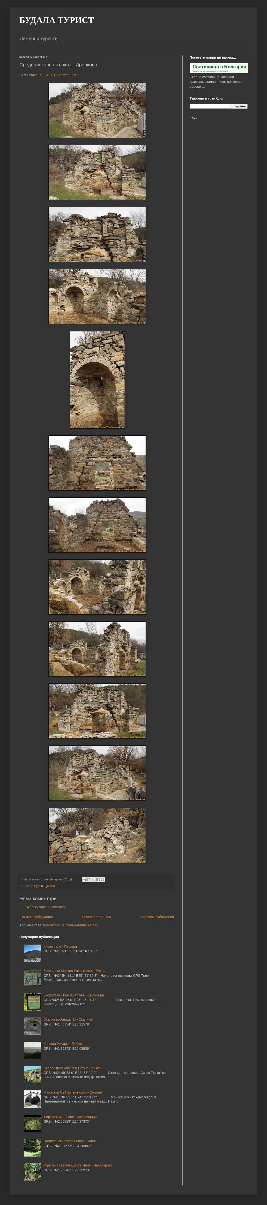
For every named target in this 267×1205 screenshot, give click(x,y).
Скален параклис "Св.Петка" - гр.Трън (73, 1068)
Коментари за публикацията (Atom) (70, 925)
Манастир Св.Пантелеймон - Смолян (73, 1092)
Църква (49, 886)
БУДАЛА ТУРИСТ (56, 20)
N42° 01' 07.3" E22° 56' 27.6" (53, 75)
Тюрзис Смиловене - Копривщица (70, 1117)
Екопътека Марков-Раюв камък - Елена (74, 971)
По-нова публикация (37, 917)
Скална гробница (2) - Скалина (68, 1019)
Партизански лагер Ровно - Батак (70, 1141)
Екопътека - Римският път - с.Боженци (74, 995)
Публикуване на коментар (45, 907)
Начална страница (96, 917)
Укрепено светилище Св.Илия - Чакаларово (78, 1165)
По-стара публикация (157, 917)
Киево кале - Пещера (60, 946)
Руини (38, 886)
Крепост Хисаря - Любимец (65, 1044)
